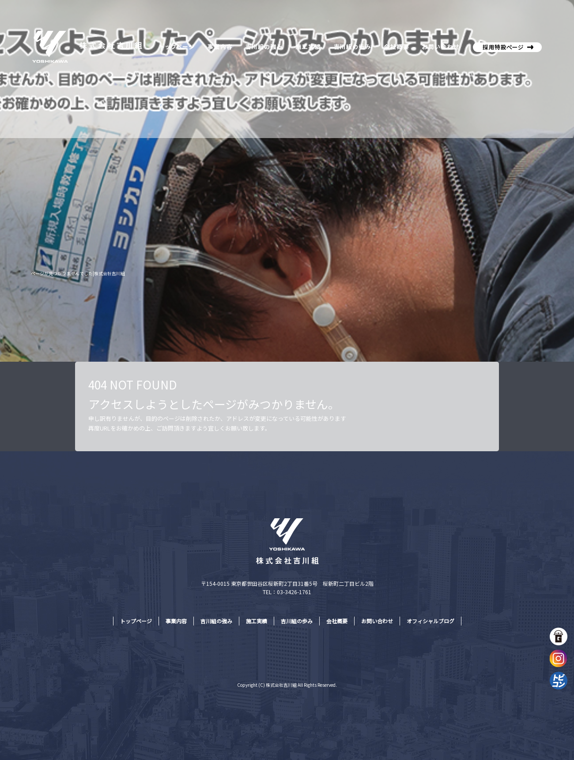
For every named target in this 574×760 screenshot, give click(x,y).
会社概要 (395, 46)
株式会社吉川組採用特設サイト (505, 46)
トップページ (176, 46)
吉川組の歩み (351, 46)
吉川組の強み (263, 46)
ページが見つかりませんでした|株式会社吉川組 (78, 273)
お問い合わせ (441, 46)
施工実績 (308, 46)
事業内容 (219, 46)
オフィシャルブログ (430, 621)
